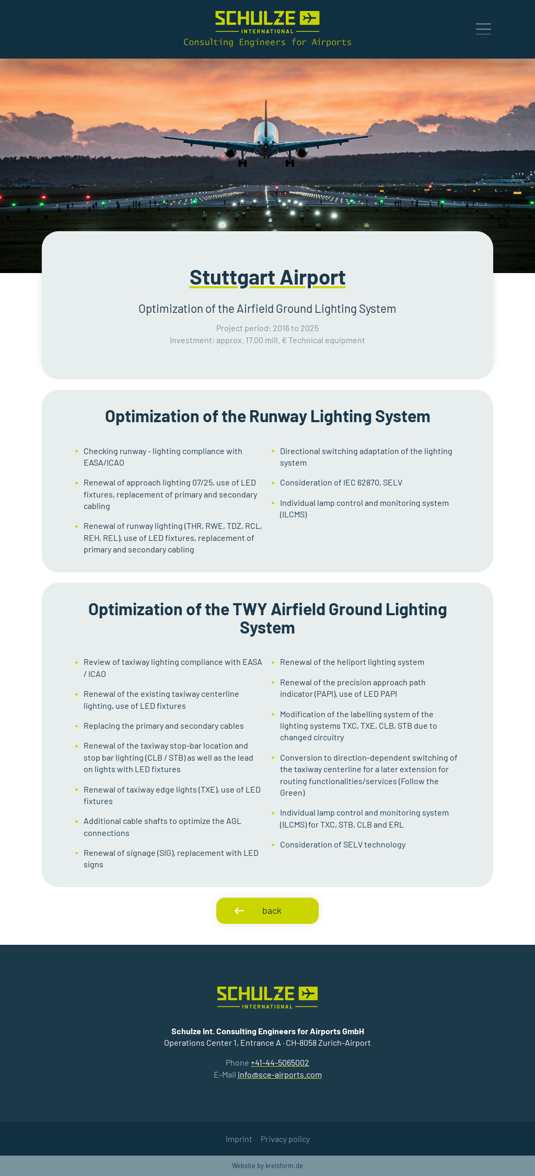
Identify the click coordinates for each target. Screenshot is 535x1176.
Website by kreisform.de (267, 1165)
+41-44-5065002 (280, 1062)
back (272, 910)
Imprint (239, 1139)
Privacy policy (285, 1139)
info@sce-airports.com (280, 1074)
